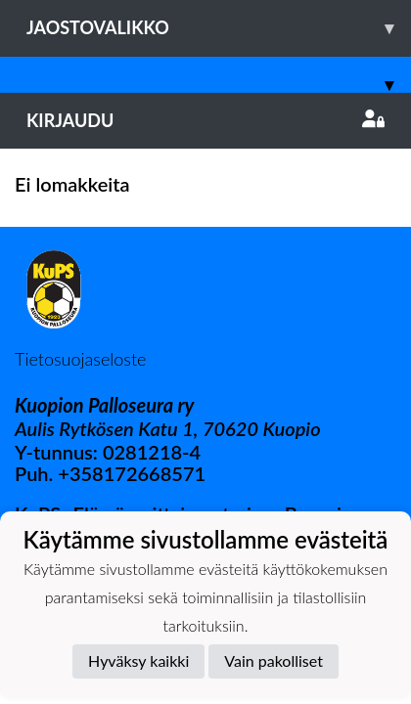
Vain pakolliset (273, 660)
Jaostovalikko (218, 28)
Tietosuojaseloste (80, 359)
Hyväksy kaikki (138, 660)
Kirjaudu (205, 120)
